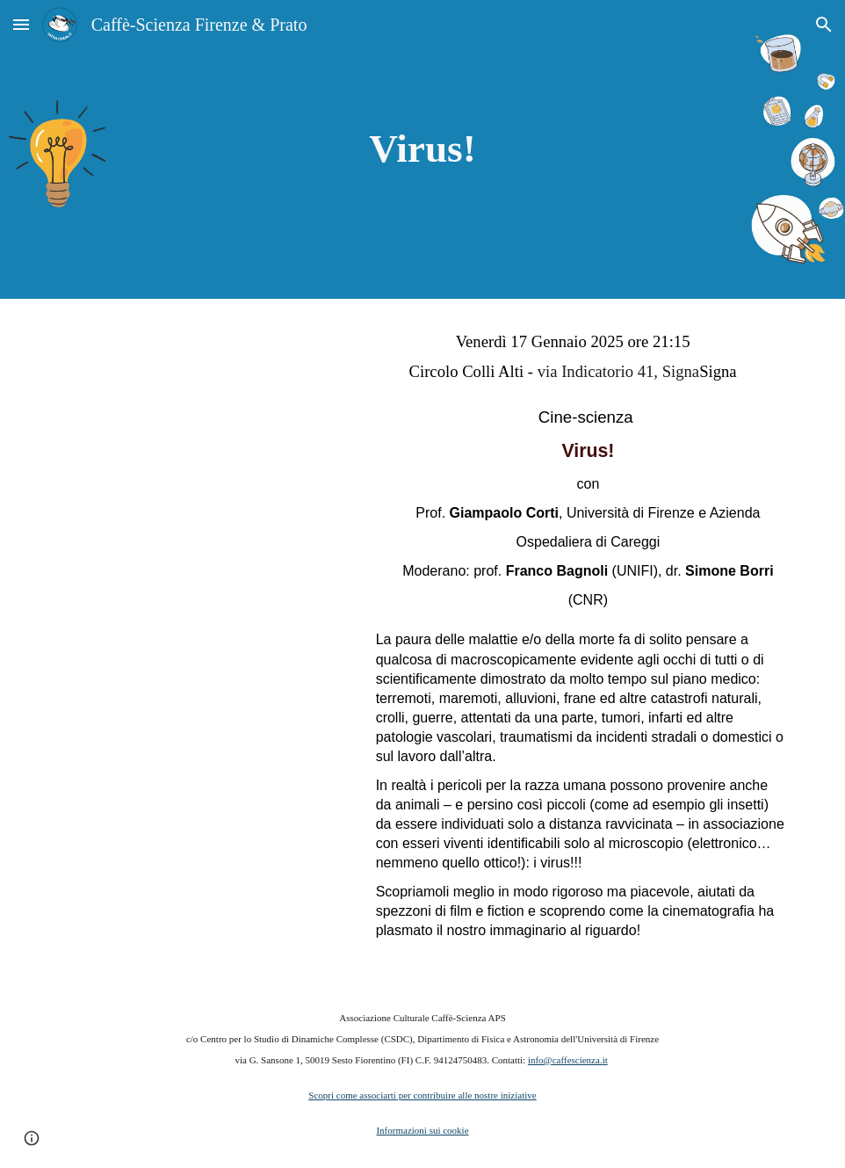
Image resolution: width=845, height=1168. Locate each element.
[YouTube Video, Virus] (201, 421)
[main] (422, 149)
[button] (21, 24)
